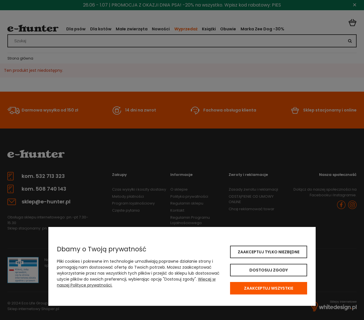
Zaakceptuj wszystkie (268, 288)
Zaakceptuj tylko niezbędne (268, 252)
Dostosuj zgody (268, 270)
